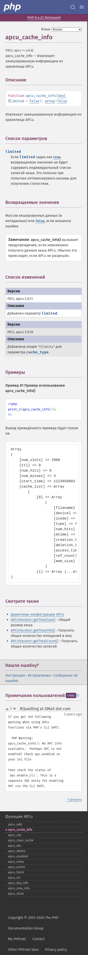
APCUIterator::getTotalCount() (34, 641)
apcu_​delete (17, 851)
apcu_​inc (14, 878)
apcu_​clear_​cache (21, 840)
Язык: (46, 29)
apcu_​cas (14, 835)
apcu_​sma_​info (19, 888)
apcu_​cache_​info (20, 830)
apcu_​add (15, 824)
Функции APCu (19, 816)
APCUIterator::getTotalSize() (33, 620)
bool (62, 96)
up (8, 709)
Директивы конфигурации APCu (37, 614)
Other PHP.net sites (23, 949)
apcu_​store (16, 894)
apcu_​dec (15, 846)
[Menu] (81, 7)
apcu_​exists (16, 867)
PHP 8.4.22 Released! (44, 18)
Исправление (39, 675)
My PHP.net (17, 939)
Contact (38, 939)
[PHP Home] (12, 7)
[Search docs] (72, 7)
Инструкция (15, 675)
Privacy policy (56, 949)
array (50, 101)
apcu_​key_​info (18, 883)
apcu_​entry (16, 862)
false (34, 101)
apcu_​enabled (18, 856)
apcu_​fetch (16, 872)
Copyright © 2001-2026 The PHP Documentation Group (33, 923)
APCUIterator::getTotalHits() (33, 630)
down (14, 709)
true (56, 157)
